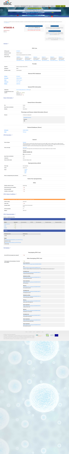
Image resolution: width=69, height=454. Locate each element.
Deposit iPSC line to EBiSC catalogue (34, 17)
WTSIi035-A (18, 70)
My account (54, 7)
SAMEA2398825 (28, 172)
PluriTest (11, 307)
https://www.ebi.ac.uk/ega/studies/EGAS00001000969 (37, 349)
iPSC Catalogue (20, 7)
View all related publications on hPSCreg (24, 123)
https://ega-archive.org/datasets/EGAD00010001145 (36, 368)
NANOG (10, 303)
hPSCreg (10, 106)
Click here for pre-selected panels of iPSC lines (34, 10)
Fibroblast (27, 187)
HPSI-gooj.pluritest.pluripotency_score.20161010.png (21, 318)
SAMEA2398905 (19, 109)
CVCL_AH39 (18, 114)
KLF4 (28, 228)
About (26, 7)
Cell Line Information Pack (52, 31)
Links (34, 438)
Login (45, 438)
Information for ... (32, 7)
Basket (59, 7)
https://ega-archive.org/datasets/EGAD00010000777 (36, 362)
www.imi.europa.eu (12, 452)
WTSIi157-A (51, 82)
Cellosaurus (11, 114)
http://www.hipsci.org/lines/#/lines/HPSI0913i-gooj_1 (36, 354)
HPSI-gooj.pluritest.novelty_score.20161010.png (20, 322)
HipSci (10, 111)
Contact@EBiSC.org (35, 27)
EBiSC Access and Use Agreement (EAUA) (52, 41)
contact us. (52, 53)
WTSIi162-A (62, 82)
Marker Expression (13, 289)
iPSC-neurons (13, 7)
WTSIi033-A (18, 82)
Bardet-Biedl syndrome (21, 86)
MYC (28, 229)
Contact (49, 7)
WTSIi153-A (29, 82)
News (45, 7)
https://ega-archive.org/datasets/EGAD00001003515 (36, 374)
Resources (40, 7)
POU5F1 (28, 225)
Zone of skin (27, 196)
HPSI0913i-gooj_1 (20, 111)
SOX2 (28, 226)
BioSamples (11, 109)
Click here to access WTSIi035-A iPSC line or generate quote (34, 32)
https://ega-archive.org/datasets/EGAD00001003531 (36, 380)
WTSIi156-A (40, 82)
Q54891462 (18, 116)
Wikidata (10, 116)
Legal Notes (46, 20)
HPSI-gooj (27, 174)
